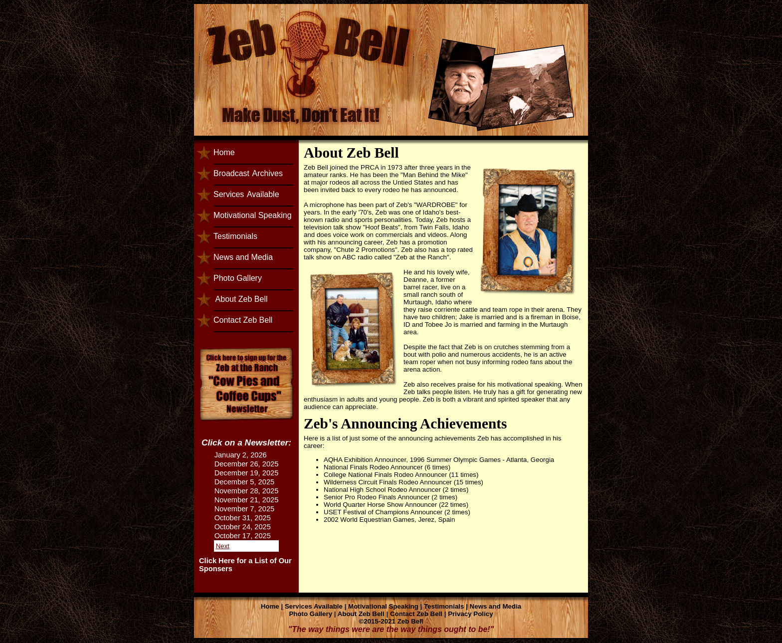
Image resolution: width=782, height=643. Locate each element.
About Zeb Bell (240, 299)
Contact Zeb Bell (242, 320)
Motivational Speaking (252, 215)
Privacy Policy (470, 614)
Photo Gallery (237, 278)
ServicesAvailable (246, 194)
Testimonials (235, 236)
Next (222, 546)
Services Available (314, 606)
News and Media (243, 257)
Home (224, 152)
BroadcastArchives (248, 173)
